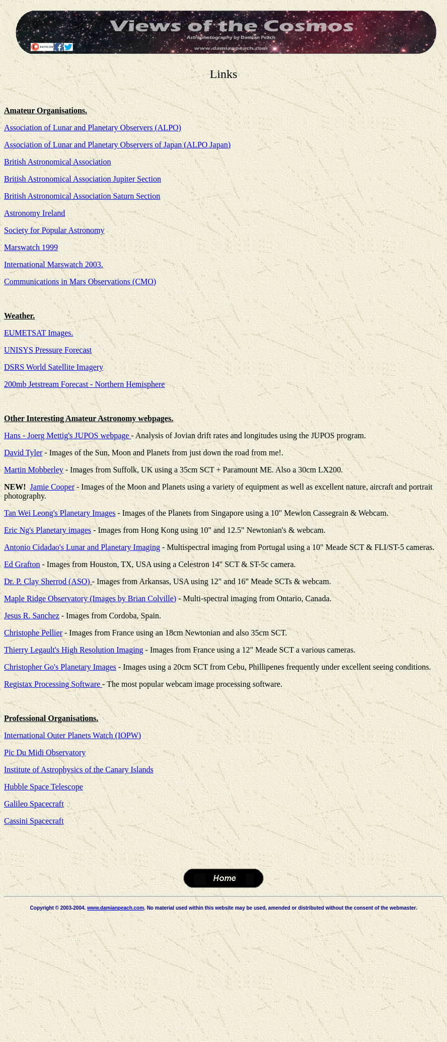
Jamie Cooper (52, 487)
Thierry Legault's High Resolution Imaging (73, 650)
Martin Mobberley (33, 469)
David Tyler (23, 452)
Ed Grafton (22, 564)
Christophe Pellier (33, 632)
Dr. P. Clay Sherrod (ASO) (47, 581)
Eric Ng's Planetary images (47, 530)
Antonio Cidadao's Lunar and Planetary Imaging (82, 547)
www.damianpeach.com (115, 908)
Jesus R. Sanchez (31, 615)
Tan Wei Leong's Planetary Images (59, 513)
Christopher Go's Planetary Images (60, 667)
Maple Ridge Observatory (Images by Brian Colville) (90, 598)
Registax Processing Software (53, 684)
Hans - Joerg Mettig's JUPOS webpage (67, 435)
